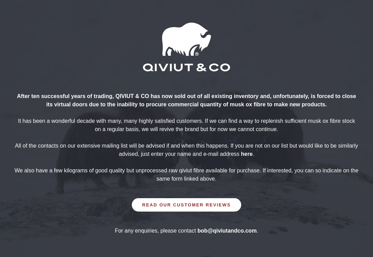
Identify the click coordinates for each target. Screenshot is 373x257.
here (247, 154)
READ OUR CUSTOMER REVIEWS (186, 204)
